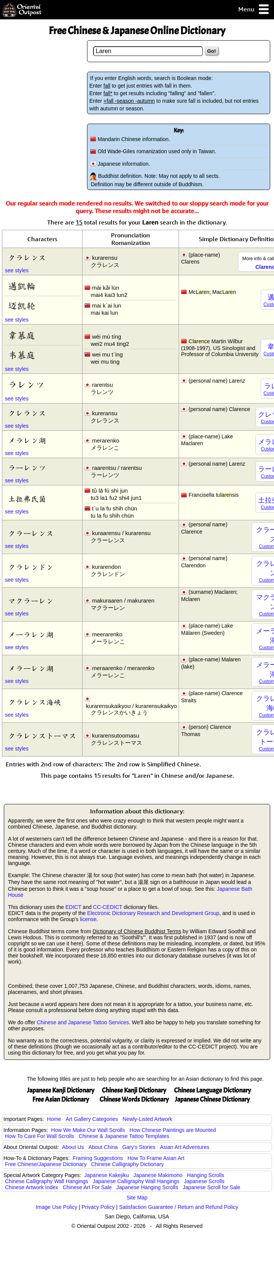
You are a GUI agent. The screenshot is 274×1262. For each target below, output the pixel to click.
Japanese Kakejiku (106, 1175)
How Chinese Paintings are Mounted (173, 1130)
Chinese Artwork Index (31, 1187)
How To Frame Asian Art (155, 1158)
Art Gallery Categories (92, 1119)
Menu (254, 9)
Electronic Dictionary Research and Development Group (153, 913)
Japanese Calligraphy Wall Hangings (136, 1181)
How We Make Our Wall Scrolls (88, 1130)
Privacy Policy (98, 1207)
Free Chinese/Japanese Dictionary (46, 1164)
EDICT (73, 907)
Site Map (137, 1198)
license (88, 919)
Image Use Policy (56, 1207)
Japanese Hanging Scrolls (147, 1187)
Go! (211, 51)
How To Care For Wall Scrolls (39, 1136)
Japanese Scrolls (204, 1181)
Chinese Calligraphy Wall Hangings (46, 1181)
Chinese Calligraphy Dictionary (127, 1164)
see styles (17, 270)
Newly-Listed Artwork (147, 1119)
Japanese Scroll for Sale (212, 1187)
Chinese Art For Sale (87, 1187)
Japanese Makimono (157, 1175)
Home (54, 1119)
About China (103, 1147)
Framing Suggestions (98, 1158)
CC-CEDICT (107, 907)
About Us (73, 1147)
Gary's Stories (138, 1147)
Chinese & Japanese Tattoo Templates (124, 1136)
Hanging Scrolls (205, 1175)
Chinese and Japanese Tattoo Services (83, 1022)
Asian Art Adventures (184, 1147)
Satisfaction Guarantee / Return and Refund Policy (178, 1207)
